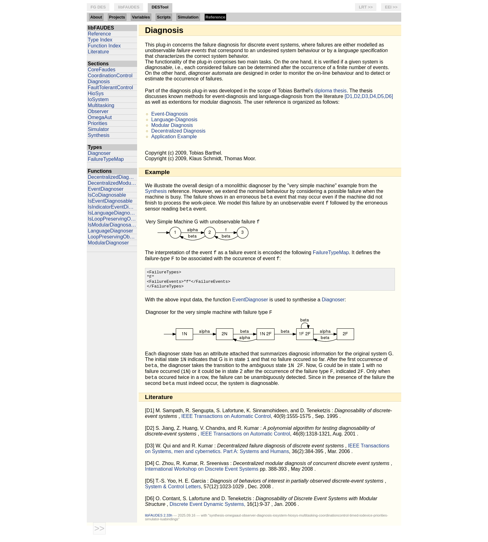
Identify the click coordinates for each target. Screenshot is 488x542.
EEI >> (391, 7)
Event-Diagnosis (169, 114)
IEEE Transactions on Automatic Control (226, 431)
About (96, 17)
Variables (141, 17)
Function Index (104, 45)
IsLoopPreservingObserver (112, 219)
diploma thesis (330, 90)
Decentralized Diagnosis (178, 131)
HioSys (96, 93)
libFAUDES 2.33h (158, 530)
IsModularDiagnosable (112, 224)
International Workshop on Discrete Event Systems (202, 484)
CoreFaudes (101, 69)
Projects (117, 17)
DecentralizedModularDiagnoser (112, 183)
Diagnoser (99, 153)
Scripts (164, 17)
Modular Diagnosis (172, 125)
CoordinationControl (110, 75)
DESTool (160, 7)
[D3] (149, 460)
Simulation (188, 17)
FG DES (98, 7)
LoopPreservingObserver (112, 236)
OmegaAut (100, 117)
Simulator (98, 129)
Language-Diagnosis (174, 119)
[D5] (149, 496)
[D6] (149, 513)
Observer (98, 111)
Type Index (100, 39)
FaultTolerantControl (110, 87)
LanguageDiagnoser (110, 230)
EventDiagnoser (106, 189)
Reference (215, 17)
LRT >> (366, 7)
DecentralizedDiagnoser (112, 177)
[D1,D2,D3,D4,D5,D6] (369, 96)
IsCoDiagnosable (107, 195)
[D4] (149, 478)
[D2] (149, 443)
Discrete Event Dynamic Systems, (208, 519)
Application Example (174, 136)
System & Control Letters (173, 501)
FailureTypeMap (106, 159)
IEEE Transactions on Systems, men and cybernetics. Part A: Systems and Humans (267, 463)
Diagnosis (99, 81)
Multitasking (101, 105)
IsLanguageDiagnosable (112, 213)
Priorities (97, 123)
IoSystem (98, 99)
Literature (98, 51)
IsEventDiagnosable (110, 201)
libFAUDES (128, 7)
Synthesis (98, 135)
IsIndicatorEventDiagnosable (112, 207)
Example (157, 172)
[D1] (149, 425)
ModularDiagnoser (108, 242)
